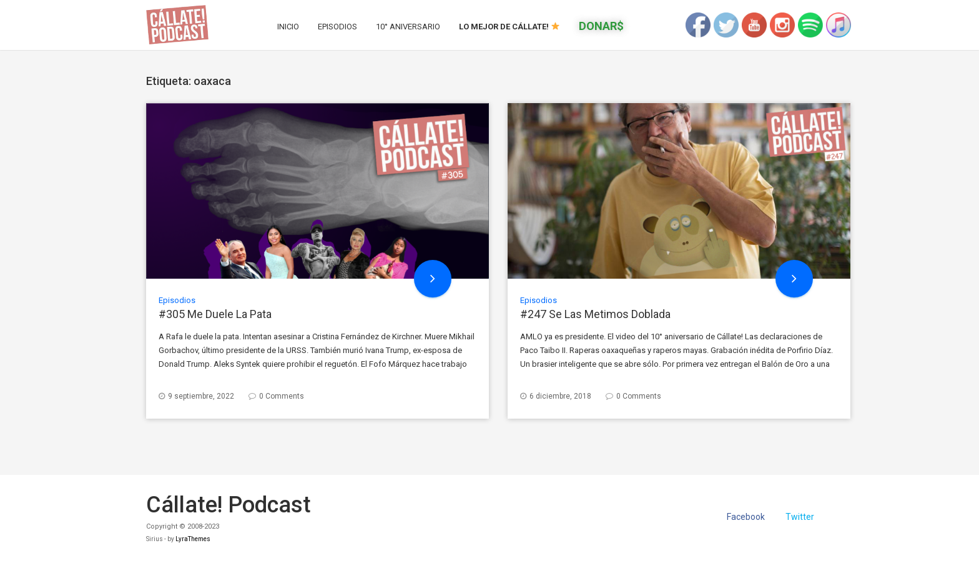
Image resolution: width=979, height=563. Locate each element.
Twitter (799, 517)
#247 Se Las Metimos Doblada (595, 314)
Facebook (746, 517)
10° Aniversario (408, 26)
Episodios (337, 26)
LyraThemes (192, 539)
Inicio (288, 26)
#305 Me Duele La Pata (215, 314)
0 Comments (281, 396)
